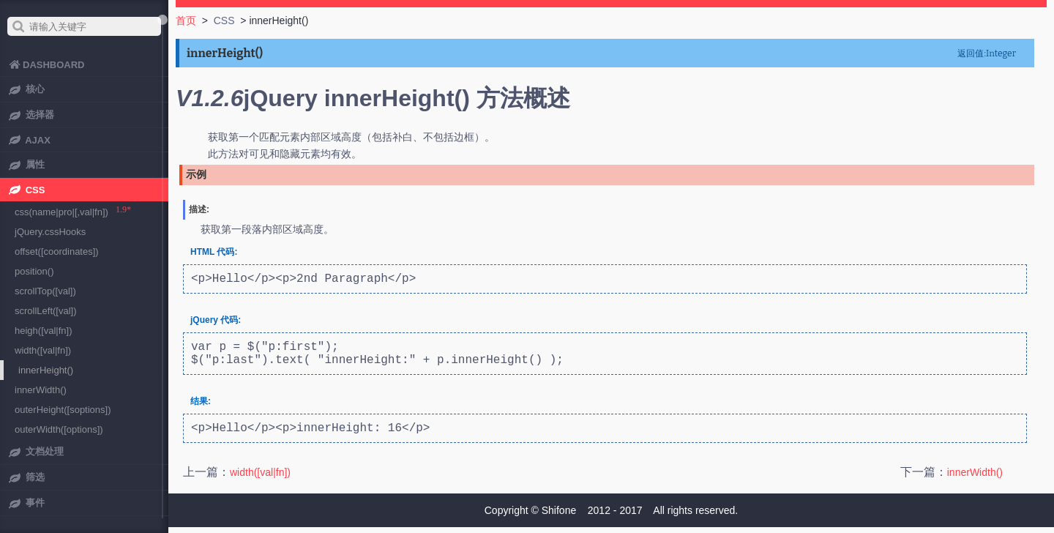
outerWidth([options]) (59, 429)
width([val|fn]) (260, 484)
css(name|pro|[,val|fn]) (61, 211)
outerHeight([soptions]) (63, 409)
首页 (186, 20)
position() (34, 271)
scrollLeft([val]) (46, 310)
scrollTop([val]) (45, 291)
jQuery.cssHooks (50, 231)
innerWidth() (975, 484)
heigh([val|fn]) (43, 330)
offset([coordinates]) (57, 251)
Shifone (559, 516)
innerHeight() (45, 370)
